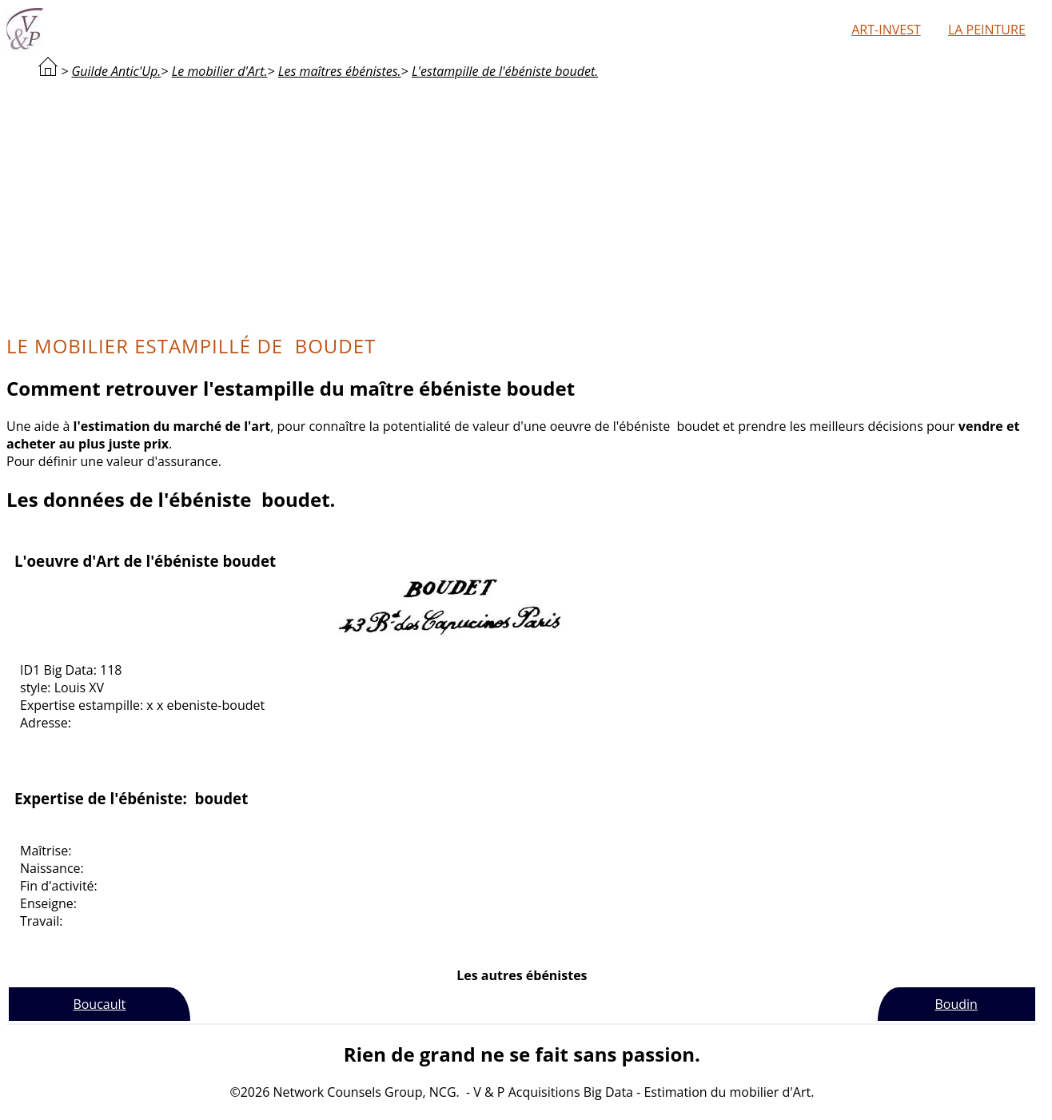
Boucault (99, 1004)
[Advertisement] (522, 205)
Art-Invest (885, 29)
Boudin (955, 1004)
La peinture (987, 29)
